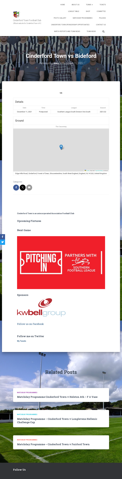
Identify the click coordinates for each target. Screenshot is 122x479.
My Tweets (21, 341)
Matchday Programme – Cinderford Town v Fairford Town (53, 444)
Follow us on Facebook (30, 324)
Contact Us (101, 25)
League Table (73, 11)
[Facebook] (2, 237)
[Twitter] (2, 242)
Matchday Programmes (82, 18)
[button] (61, 147)
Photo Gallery (60, 18)
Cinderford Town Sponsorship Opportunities (70, 25)
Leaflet (87, 170)
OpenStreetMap (99, 170)
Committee (101, 11)
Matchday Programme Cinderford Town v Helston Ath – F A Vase (57, 396)
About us (75, 5)
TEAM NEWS (91, 31)
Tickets (103, 5)
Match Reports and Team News (67, 31)
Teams (89, 5)
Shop (88, 11)
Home (62, 5)
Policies (102, 18)
